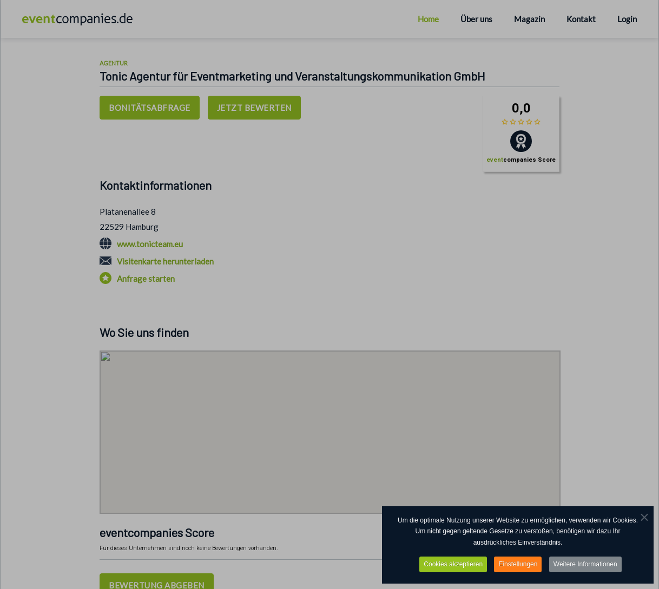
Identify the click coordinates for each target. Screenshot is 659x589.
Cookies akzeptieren (453, 564)
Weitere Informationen (585, 564)
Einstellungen (517, 564)
